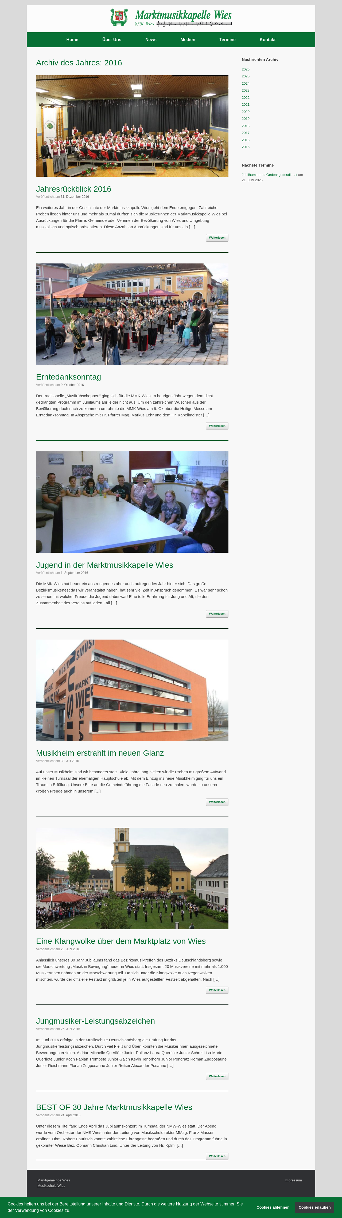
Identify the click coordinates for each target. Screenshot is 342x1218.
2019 (246, 119)
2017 (246, 133)
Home (72, 39)
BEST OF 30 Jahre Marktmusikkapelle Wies (114, 1107)
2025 (246, 76)
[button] (72, 1211)
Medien (188, 39)
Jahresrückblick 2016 (73, 188)
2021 (246, 105)
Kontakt (268, 39)
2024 (246, 83)
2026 (246, 69)
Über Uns (111, 39)
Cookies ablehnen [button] (272, 1207)
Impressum (293, 1180)
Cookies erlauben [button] (315, 1207)
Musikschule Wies (51, 1186)
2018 (246, 126)
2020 (246, 112)
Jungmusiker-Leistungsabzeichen (95, 1020)
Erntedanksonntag (68, 376)
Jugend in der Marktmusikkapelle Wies (104, 565)
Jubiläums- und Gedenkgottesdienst (269, 175)
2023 (246, 90)
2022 (246, 98)
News (151, 39)
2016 (246, 140)
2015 (246, 147)
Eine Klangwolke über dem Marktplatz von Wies (121, 941)
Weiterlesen (217, 237)
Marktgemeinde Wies (53, 1180)
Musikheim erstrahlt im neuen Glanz (100, 752)
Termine (227, 39)
